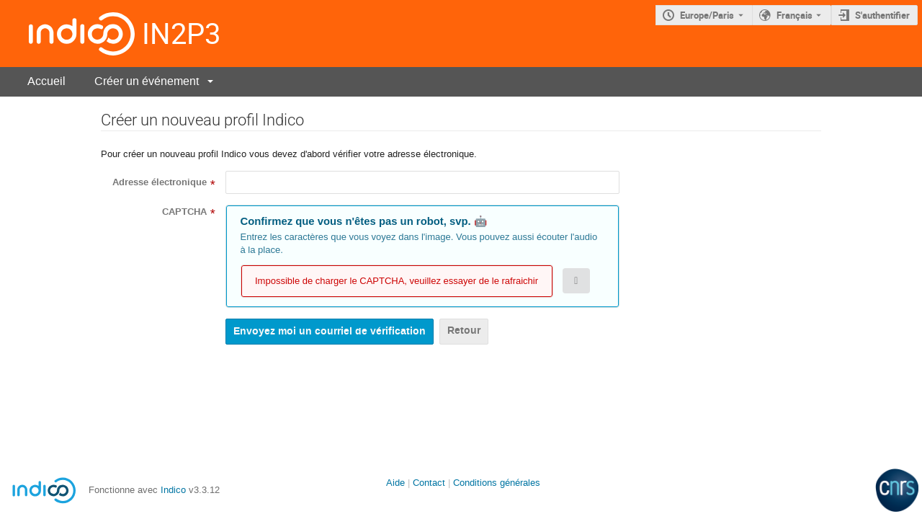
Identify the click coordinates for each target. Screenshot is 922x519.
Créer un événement (146, 81)
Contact (429, 482)
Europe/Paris (707, 15)
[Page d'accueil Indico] (67, 33)
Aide (395, 482)
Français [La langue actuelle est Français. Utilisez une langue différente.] (794, 15)
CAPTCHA (184, 211)
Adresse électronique (159, 182)
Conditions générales (496, 482)
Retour (463, 330)
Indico (173, 490)
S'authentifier (882, 15)
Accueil (46, 81)
